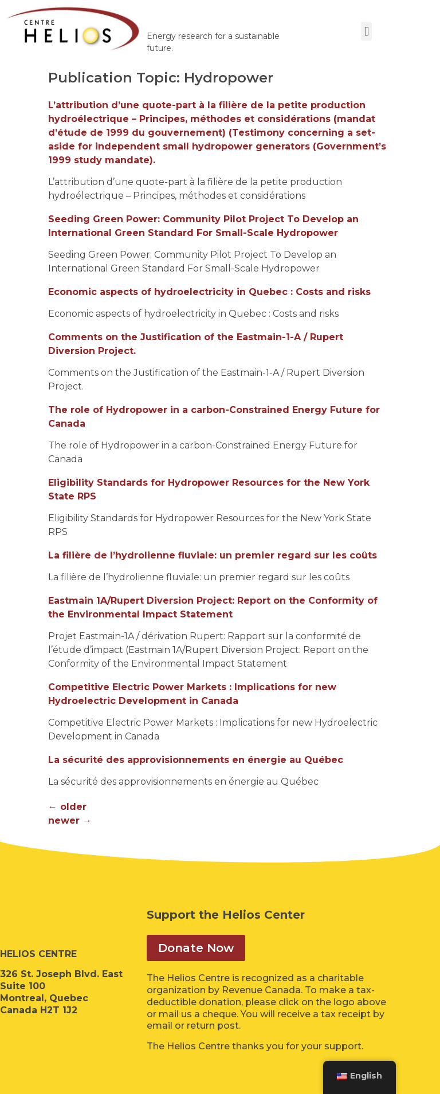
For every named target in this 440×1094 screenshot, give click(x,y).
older (67, 806)
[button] (366, 31)
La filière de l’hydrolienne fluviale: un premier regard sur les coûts (212, 555)
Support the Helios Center (226, 915)
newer (70, 820)
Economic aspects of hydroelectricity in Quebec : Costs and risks (209, 291)
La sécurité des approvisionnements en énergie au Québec (195, 759)
